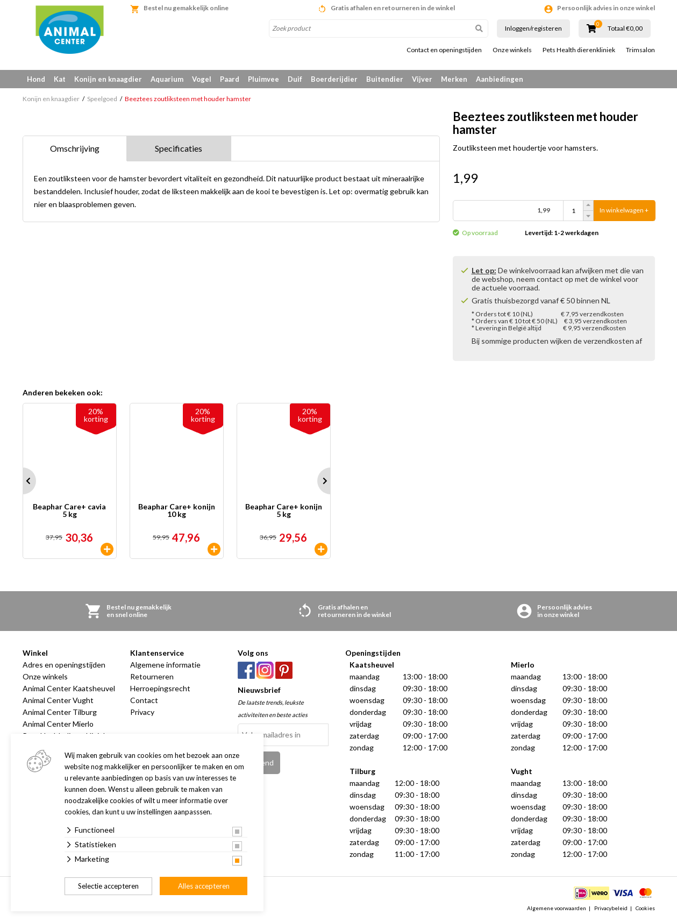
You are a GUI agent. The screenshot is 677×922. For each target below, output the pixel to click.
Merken (454, 79)
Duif (295, 79)
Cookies (645, 908)
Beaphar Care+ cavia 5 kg (69, 511)
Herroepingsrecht (160, 688)
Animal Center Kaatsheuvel (69, 688)
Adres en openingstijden (64, 665)
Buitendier (384, 79)
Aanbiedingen (499, 79)
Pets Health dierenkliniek (579, 50)
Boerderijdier (334, 79)
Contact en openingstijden (444, 50)
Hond (36, 79)
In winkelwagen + (624, 211)
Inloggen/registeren (533, 28)
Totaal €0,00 (625, 28)
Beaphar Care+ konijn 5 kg (283, 511)
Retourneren (152, 677)
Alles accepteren (204, 886)
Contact (144, 700)
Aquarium (167, 79)
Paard (229, 79)
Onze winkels (512, 50)
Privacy (142, 712)
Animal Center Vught (58, 700)
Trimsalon (640, 50)
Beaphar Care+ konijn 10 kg (176, 511)
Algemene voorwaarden (556, 908)
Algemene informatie (165, 665)
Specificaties (178, 148)
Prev (22, 481)
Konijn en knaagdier (108, 79)
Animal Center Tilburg (60, 712)
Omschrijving (74, 148)
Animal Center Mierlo (58, 724)
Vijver (422, 79)
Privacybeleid (611, 908)
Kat (60, 79)
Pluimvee (263, 79)
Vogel (201, 79)
